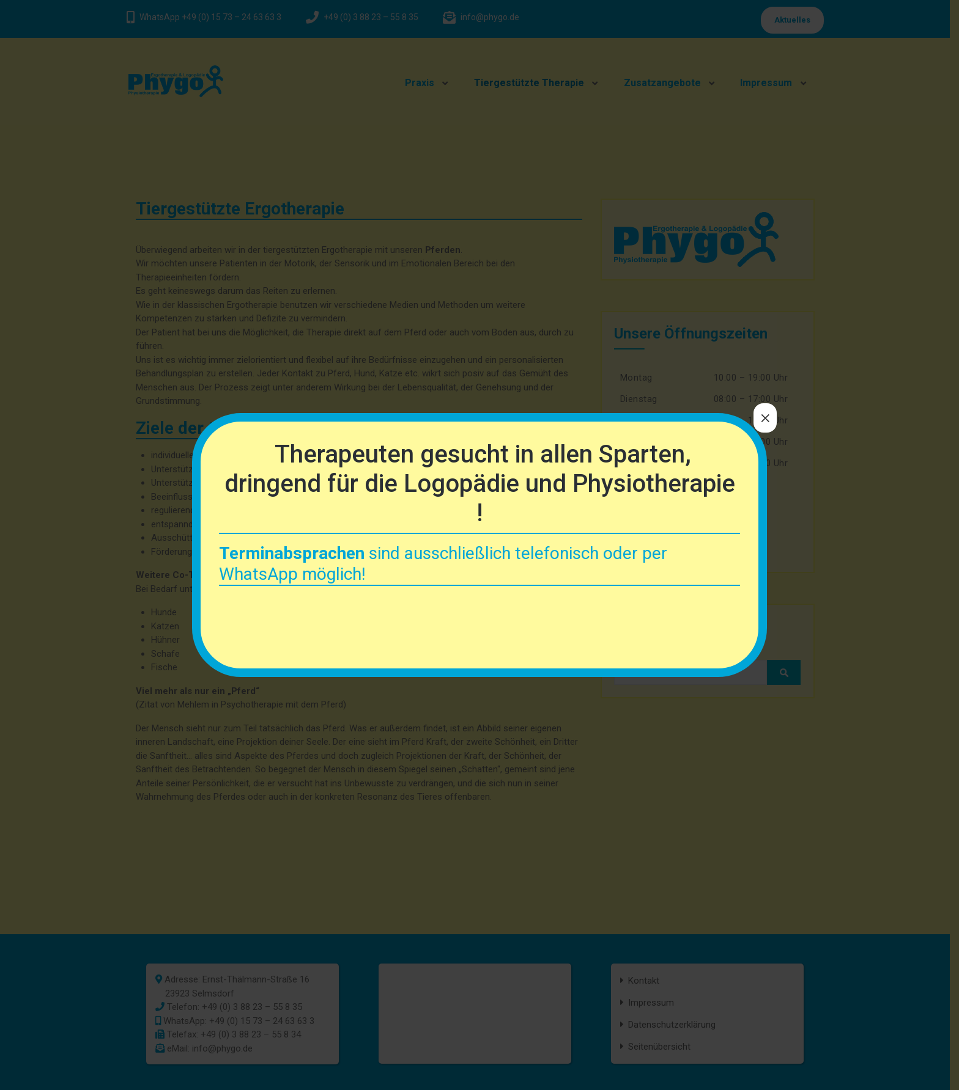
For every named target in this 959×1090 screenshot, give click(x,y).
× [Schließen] (765, 418)
